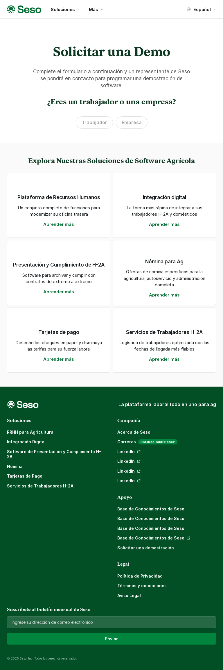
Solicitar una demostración (145, 547)
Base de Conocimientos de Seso (150, 508)
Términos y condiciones (142, 585)
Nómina (15, 466)
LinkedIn (126, 451)
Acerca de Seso (133, 432)
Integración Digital (26, 441)
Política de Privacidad (140, 575)
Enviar (111, 639)
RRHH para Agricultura (30, 432)
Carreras (126, 441)
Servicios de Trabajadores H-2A (40, 485)
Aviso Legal (129, 595)
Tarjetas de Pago (24, 476)
